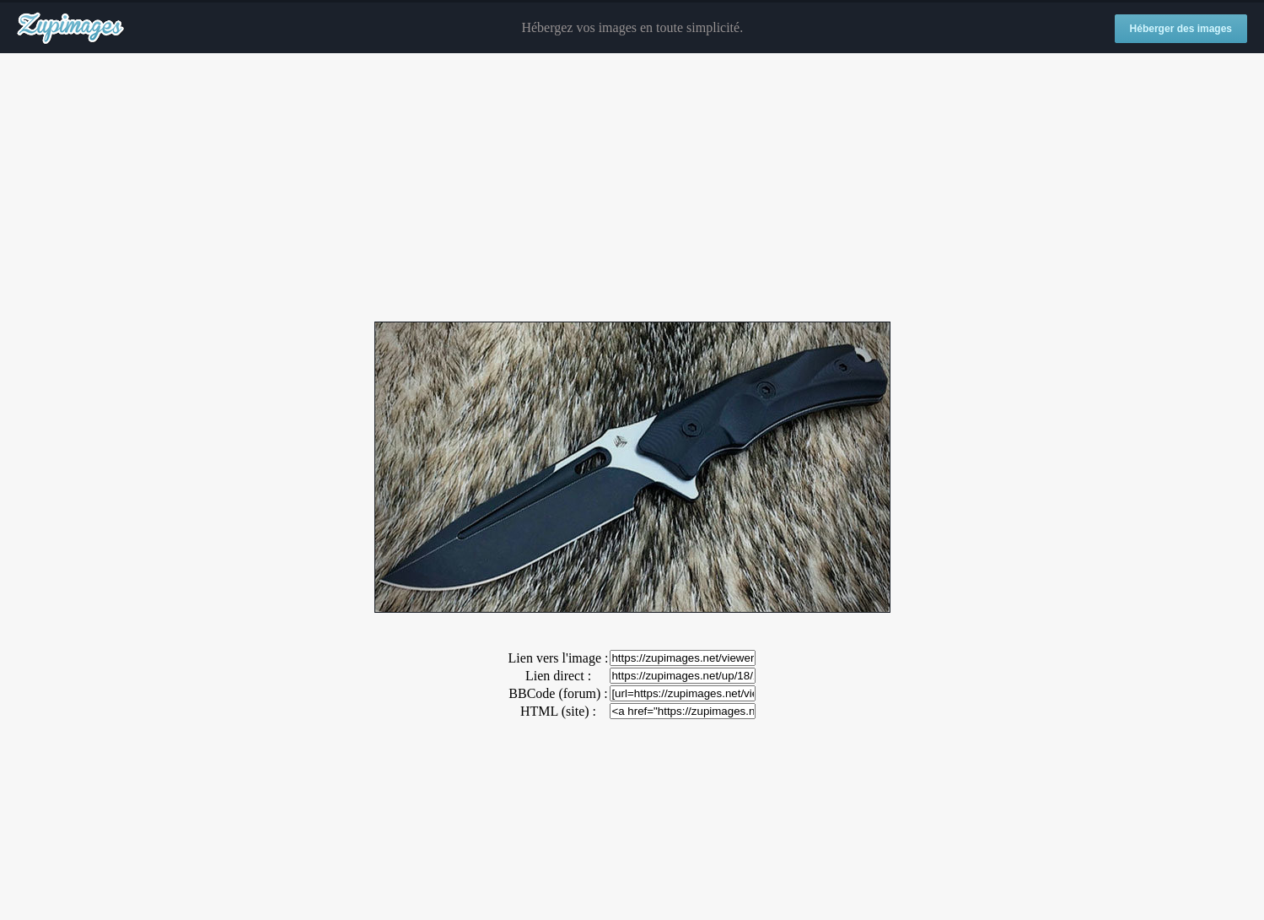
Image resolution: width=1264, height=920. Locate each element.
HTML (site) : (558, 711)
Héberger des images (1181, 29)
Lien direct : (558, 675)
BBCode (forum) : (557, 693)
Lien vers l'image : (558, 658)
